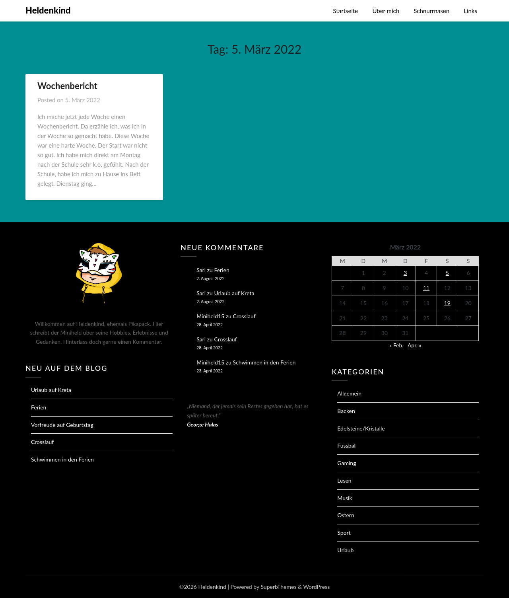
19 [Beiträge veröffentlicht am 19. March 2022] (447, 303)
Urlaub (345, 550)
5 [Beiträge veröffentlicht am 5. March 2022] (447, 272)
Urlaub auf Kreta (51, 389)
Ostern (345, 515)
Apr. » (415, 345)
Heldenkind (48, 10)
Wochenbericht (67, 85)
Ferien (38, 407)
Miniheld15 (210, 316)
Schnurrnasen (431, 10)
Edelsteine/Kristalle (361, 428)
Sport (343, 532)
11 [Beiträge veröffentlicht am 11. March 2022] (426, 287)
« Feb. (396, 345)
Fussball (347, 445)
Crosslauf (42, 441)
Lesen (344, 480)
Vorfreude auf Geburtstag (62, 424)
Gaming (346, 463)
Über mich (385, 10)
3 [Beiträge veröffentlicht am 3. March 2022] (405, 272)
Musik (344, 498)
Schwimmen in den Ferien (62, 459)
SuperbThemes (278, 586)
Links (470, 10)
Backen (346, 410)
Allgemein (349, 393)
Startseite (345, 10)
